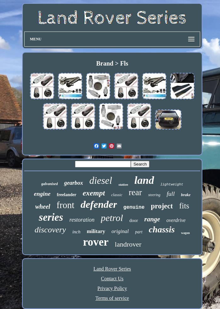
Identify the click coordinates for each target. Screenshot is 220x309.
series (51, 217)
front (65, 205)
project (162, 206)
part (138, 232)
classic (116, 194)
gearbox (73, 183)
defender (99, 204)
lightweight (171, 184)
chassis (162, 229)
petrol (112, 218)
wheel (42, 206)
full (171, 193)
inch (76, 231)
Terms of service (112, 298)
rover (95, 242)
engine (42, 193)
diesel (100, 180)
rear (135, 192)
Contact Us (112, 278)
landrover (128, 244)
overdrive (176, 220)
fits (184, 205)
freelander (66, 194)
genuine (133, 207)
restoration (81, 220)
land (144, 180)
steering (154, 195)
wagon (185, 233)
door (133, 220)
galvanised (49, 184)
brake (185, 194)
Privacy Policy (112, 288)
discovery (50, 229)
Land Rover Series (112, 268)
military (96, 231)
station (123, 184)
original (120, 231)
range (152, 219)
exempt (94, 193)
